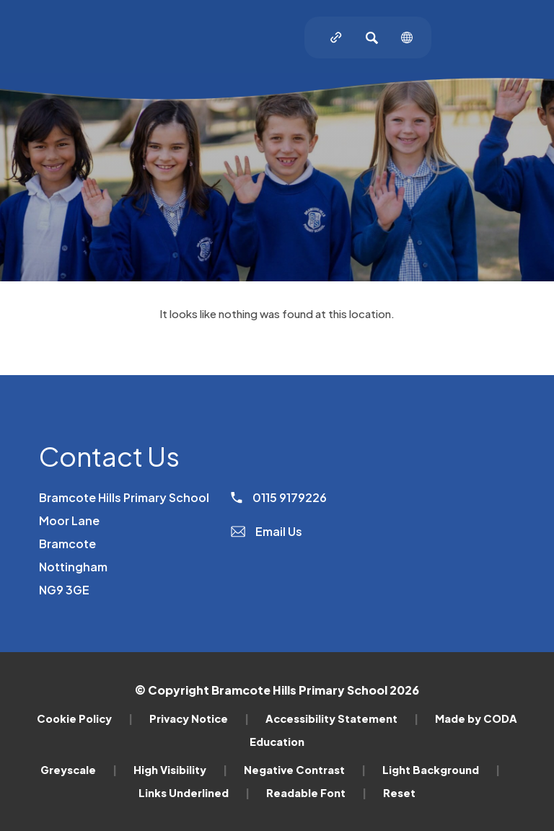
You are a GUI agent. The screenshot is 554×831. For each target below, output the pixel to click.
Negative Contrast (305, 769)
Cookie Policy (85, 718)
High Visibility (180, 769)
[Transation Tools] (407, 37)
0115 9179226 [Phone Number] (279, 497)
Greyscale (78, 769)
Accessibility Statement (341, 718)
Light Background (441, 769)
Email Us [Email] (266, 531)
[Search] (371, 37)
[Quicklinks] (336, 37)
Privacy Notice (199, 718)
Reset (399, 792)
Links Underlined (194, 792)
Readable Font (316, 792)
